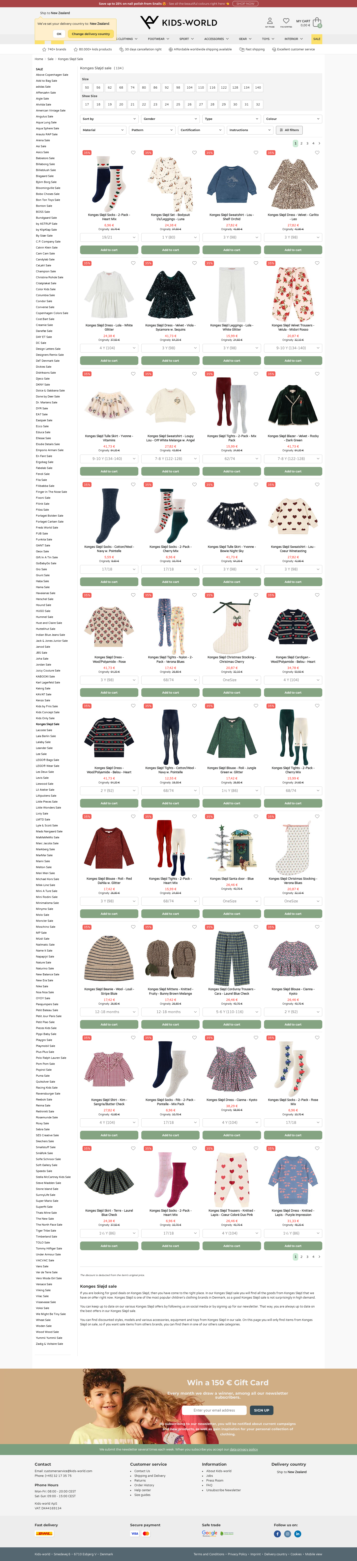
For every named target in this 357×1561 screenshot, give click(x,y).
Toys (268, 39)
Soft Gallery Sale (46, 1165)
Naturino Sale (45, 968)
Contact (43, 1464)
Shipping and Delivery (149, 1476)
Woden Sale (44, 1326)
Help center (142, 1490)
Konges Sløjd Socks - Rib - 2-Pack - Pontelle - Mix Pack (170, 1102)
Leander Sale (44, 748)
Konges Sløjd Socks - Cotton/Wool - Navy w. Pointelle (109, 549)
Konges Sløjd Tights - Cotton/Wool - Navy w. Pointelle (170, 770)
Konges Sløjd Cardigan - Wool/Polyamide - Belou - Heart (293, 659)
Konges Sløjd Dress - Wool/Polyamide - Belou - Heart (109, 770)
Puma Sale (43, 1075)
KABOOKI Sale (45, 676)
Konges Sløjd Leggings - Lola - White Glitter (231, 327)
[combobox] (109, 237)
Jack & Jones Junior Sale (52, 640)
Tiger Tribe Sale (46, 1230)
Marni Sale (43, 861)
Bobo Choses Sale (48, 194)
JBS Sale (41, 652)
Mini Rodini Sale (47, 897)
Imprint (255, 1554)
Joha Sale (42, 658)
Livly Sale (42, 813)
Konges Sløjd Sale (70, 59)
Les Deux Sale (45, 772)
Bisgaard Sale (45, 176)
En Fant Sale (44, 456)
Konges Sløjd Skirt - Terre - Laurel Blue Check (109, 1213)
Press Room (214, 1480)
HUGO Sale (43, 611)
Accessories (216, 39)
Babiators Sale (45, 158)
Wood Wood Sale (47, 1332)
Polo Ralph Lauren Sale (51, 1058)
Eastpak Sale (44, 420)
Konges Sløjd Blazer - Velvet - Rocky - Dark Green (293, 438)
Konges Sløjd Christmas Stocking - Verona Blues (293, 881)
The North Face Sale (49, 1224)
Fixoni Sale (43, 497)
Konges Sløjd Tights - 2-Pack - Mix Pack (231, 438)
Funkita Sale (44, 539)
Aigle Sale (42, 98)
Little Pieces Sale (47, 801)
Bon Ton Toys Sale (48, 200)
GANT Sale (43, 545)
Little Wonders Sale (48, 807)
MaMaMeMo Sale (47, 837)
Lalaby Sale (43, 742)
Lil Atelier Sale (45, 789)
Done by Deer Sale (48, 396)
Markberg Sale (45, 849)
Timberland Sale (46, 1236)
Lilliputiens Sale (46, 795)
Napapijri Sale (45, 956)
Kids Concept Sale (48, 712)
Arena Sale (43, 140)
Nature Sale (43, 962)
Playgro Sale (44, 1040)
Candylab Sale (45, 259)
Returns (140, 1480)
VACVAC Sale (45, 1260)
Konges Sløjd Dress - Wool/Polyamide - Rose (109, 659)
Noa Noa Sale (45, 992)
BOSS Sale (43, 211)
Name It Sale (44, 950)
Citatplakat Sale (46, 283)
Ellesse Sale (43, 438)
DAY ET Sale (44, 337)
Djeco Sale (43, 378)
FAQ (209, 1485)
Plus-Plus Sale (45, 1052)
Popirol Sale (44, 1069)
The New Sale (45, 1218)
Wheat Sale (43, 1320)
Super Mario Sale (47, 1201)
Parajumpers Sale (47, 1004)
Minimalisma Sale (47, 903)
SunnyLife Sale (45, 1195)
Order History (144, 1485)
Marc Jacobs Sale (47, 843)
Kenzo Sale (43, 700)
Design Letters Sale (48, 349)
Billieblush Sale (46, 170)
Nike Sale (42, 986)
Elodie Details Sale (48, 444)
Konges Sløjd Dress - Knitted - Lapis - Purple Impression (293, 1213)
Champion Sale (46, 271)
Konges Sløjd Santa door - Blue (232, 879)
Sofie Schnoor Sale (48, 1159)
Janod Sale (43, 646)
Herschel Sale (44, 599)
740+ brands (54, 49)
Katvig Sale (43, 688)
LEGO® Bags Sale (47, 760)
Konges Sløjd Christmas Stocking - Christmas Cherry (232, 659)
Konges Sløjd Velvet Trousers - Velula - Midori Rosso (293, 327)
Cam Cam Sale (45, 253)
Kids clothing (124, 39)
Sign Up (261, 1410)
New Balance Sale (47, 974)
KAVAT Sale (43, 694)
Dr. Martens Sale (46, 402)
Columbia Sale (45, 295)
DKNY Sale (43, 384)
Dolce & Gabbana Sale (50, 390)
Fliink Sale (42, 503)
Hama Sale (43, 587)
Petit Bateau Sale (47, 1010)
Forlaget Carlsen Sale (49, 521)
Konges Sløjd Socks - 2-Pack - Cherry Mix (170, 549)
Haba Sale (42, 581)
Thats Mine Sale (46, 1212)
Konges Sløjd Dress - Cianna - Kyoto (232, 1100)
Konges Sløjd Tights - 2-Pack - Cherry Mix (293, 770)
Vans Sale (42, 1266)
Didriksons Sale (46, 372)
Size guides (142, 1495)
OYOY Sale (43, 998)
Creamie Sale (44, 325)
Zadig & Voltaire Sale (49, 1344)
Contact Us (142, 1471)
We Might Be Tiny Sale (51, 1314)
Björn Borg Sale (46, 182)
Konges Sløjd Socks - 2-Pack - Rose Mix (293, 1102)
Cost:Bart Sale (45, 319)
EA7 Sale (42, 414)
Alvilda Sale (43, 104)
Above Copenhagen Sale (52, 74)
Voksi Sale (42, 1308)
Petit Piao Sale (45, 1022)
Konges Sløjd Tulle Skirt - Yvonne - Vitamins (109, 438)
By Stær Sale (44, 235)
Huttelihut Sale (45, 629)
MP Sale (41, 932)
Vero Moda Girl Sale (49, 1278)
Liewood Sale (44, 783)
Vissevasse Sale (46, 1302)
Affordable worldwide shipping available (200, 49)
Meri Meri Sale (45, 873)
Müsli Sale (42, 938)
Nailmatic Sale (45, 944)
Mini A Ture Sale (46, 891)
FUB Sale (42, 533)
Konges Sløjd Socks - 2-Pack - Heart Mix (109, 217)
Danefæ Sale (44, 331)
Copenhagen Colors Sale (52, 313)
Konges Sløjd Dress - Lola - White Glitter (109, 327)
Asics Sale (42, 152)
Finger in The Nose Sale (51, 492)
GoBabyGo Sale (46, 563)
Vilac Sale (42, 1296)
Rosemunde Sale (47, 1117)
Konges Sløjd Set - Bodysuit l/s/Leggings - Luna (170, 217)
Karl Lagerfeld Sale (48, 682)
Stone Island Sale (47, 1189)
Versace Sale (44, 1284)
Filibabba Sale (45, 486)
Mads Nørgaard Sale (49, 831)
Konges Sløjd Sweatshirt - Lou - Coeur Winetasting (293, 549)
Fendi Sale (43, 474)
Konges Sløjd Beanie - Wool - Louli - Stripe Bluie (109, 991)
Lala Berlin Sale (46, 736)
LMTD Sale (43, 819)
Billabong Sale (45, 164)
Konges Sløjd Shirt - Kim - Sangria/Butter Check (109, 1102)
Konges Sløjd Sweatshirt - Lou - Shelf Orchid (231, 217)
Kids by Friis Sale (47, 706)
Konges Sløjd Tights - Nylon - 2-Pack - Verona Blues (170, 659)
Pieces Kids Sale (46, 1028)
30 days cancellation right (140, 49)
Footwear (158, 39)
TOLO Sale (43, 1242)
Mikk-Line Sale (45, 885)
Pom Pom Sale (45, 1063)
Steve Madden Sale (48, 1183)
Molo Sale (42, 915)
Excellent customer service (293, 49)
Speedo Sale (44, 1171)
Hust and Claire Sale (49, 623)
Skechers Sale (45, 1141)
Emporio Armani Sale (49, 450)
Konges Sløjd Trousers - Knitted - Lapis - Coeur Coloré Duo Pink (231, 1213)
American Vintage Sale (50, 110)
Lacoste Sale (44, 730)
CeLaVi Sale (43, 265)
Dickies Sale (43, 366)
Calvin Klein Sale (47, 247)
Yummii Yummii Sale (49, 1338)
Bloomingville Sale (48, 188)
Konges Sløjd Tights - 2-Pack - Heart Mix (170, 881)
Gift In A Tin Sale (47, 557)
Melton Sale (44, 867)
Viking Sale (43, 1290)
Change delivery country (91, 34)
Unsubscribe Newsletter (223, 1490)
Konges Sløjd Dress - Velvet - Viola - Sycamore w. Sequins (170, 327)
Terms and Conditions (209, 1554)
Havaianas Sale (45, 593)
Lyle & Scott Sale (47, 825)
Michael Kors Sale (47, 879)
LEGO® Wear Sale (47, 766)
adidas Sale (43, 86)
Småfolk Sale (44, 1153)
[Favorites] (133, 152)
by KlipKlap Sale (46, 229)
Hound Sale (43, 605)
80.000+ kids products (93, 49)
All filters (289, 130)
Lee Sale (41, 754)
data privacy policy (244, 1450)
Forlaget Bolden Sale (49, 515)
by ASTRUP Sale (46, 223)
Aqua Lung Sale (46, 122)
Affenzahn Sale (46, 92)
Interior (294, 39)
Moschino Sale (45, 926)
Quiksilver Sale (45, 1081)
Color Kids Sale (46, 289)
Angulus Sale (44, 116)
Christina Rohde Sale (49, 277)
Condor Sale (44, 301)
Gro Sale (41, 569)
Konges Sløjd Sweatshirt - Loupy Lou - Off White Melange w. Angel (170, 438)
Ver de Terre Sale (47, 1272)
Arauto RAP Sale (47, 134)
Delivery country (275, 1554)
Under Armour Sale (48, 1254)
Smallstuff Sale (46, 1147)
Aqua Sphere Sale (47, 128)
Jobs (209, 1476)
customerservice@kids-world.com (68, 1471)
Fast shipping (252, 49)
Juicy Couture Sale (48, 670)
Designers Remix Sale (50, 354)
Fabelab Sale (44, 468)
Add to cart (109, 250)
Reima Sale (43, 1105)
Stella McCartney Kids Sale (53, 1177)
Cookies (296, 1554)
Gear (245, 39)
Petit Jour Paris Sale (48, 1016)
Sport (186, 39)
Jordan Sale (43, 664)
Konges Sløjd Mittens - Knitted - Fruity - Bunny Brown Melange (170, 991)
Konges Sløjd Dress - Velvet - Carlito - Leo (293, 217)
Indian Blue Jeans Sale (50, 635)
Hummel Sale (44, 617)
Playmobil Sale (45, 1046)
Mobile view (313, 1554)
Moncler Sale (44, 920)
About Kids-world (219, 1471)
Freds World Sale (47, 527)
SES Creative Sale (47, 1135)
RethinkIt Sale (45, 1111)
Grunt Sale (43, 575)
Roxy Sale (42, 1123)
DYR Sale (42, 408)
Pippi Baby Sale (46, 1034)
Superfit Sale (44, 1206)
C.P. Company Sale (48, 241)
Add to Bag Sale (46, 80)
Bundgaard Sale (46, 217)
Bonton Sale (44, 206)
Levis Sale (42, 778)
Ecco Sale (42, 426)
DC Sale (41, 343)
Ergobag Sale (44, 462)
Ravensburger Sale (48, 1093)
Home (39, 59)
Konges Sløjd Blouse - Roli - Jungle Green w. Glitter (231, 770)
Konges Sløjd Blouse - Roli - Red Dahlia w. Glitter (109, 881)
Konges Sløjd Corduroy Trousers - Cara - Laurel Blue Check (231, 991)
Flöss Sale (42, 509)
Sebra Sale (43, 1129)
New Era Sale (44, 980)
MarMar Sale (44, 855)
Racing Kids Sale (47, 1087)
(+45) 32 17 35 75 (58, 1476)
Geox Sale (42, 551)
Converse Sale (45, 307)
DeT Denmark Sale (48, 360)
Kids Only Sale (45, 718)
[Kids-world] (178, 22)
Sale (316, 39)
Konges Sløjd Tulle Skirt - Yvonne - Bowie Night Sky (232, 549)
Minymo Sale (44, 909)
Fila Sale (41, 480)
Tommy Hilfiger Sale (49, 1248)
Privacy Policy (237, 1554)
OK (59, 34)
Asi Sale (41, 146)
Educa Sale (43, 432)
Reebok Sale (44, 1099)
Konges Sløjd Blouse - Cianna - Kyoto (293, 991)
